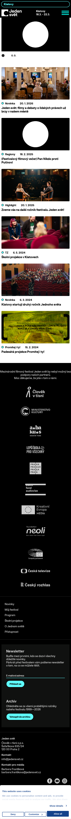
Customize (36, 814)
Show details (56, 806)
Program (10, 615)
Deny (13, 814)
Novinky (9, 604)
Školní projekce (14, 620)
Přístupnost (11, 631)
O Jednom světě (14, 626)
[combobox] (35, 4)
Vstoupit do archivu (20, 716)
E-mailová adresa (15, 671)
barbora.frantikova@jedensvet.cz (21, 772)
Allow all (58, 814)
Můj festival (11, 609)
